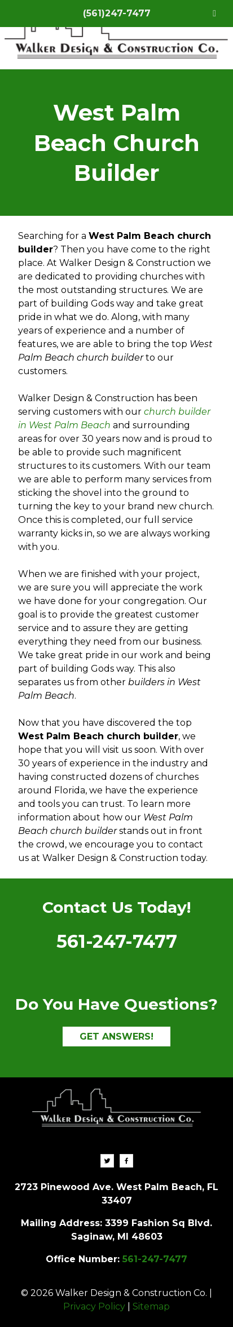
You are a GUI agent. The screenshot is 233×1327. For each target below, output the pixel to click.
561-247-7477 (116, 941)
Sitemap (151, 1306)
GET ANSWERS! (116, 1036)
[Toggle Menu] (214, 13)
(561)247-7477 (117, 13)
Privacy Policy (94, 1306)
